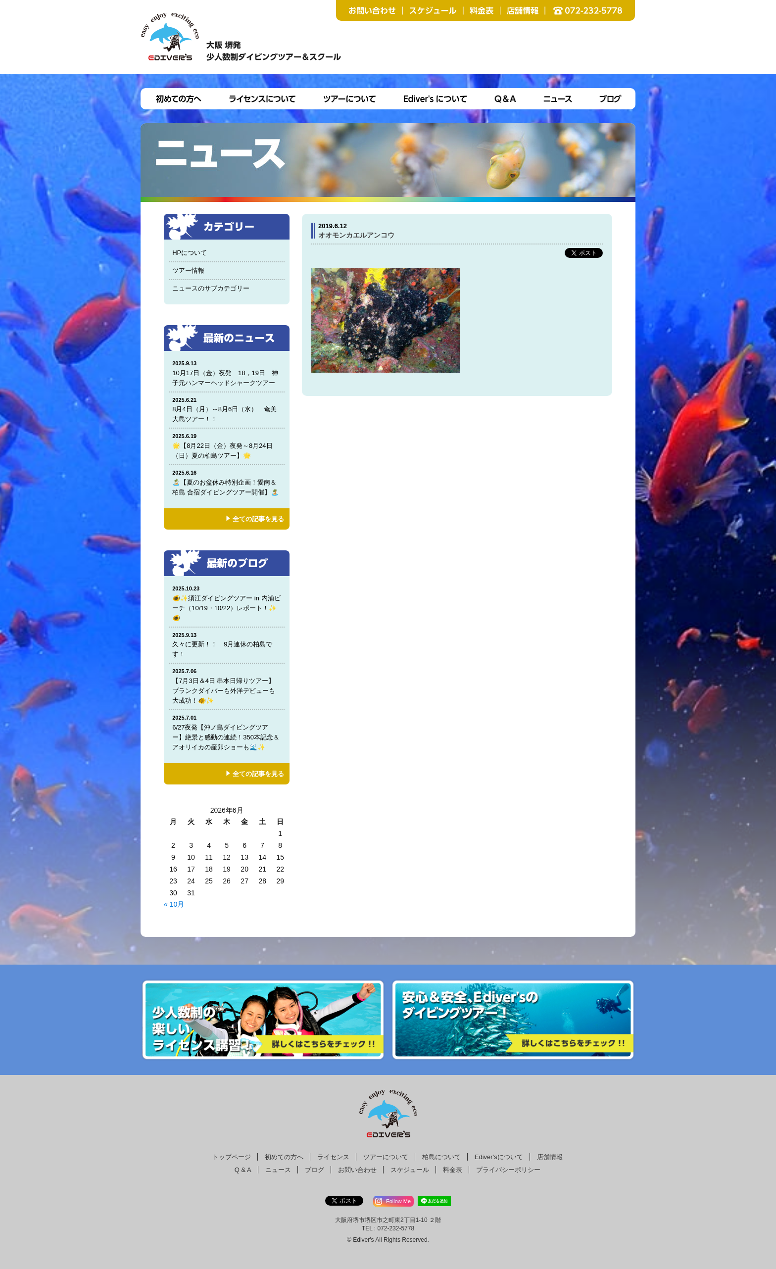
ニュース (278, 1169)
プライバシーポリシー (508, 1169)
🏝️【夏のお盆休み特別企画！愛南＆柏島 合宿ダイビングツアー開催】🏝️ (226, 482)
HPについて (189, 252)
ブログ (314, 1169)
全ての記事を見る (258, 519)
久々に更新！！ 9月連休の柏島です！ (226, 644)
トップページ (231, 1157)
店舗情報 (550, 1157)
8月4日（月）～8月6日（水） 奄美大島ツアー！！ (226, 409)
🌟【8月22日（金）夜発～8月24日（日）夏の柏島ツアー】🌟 (226, 445)
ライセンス (333, 1157)
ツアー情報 (188, 270)
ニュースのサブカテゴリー (210, 288)
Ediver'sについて (499, 1157)
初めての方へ (284, 1157)
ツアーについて (385, 1157)
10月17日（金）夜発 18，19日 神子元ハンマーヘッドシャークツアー (227, 373)
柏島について (441, 1157)
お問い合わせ (357, 1169)
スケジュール (409, 1169)
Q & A (243, 1169)
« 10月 (174, 904)
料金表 (452, 1169)
